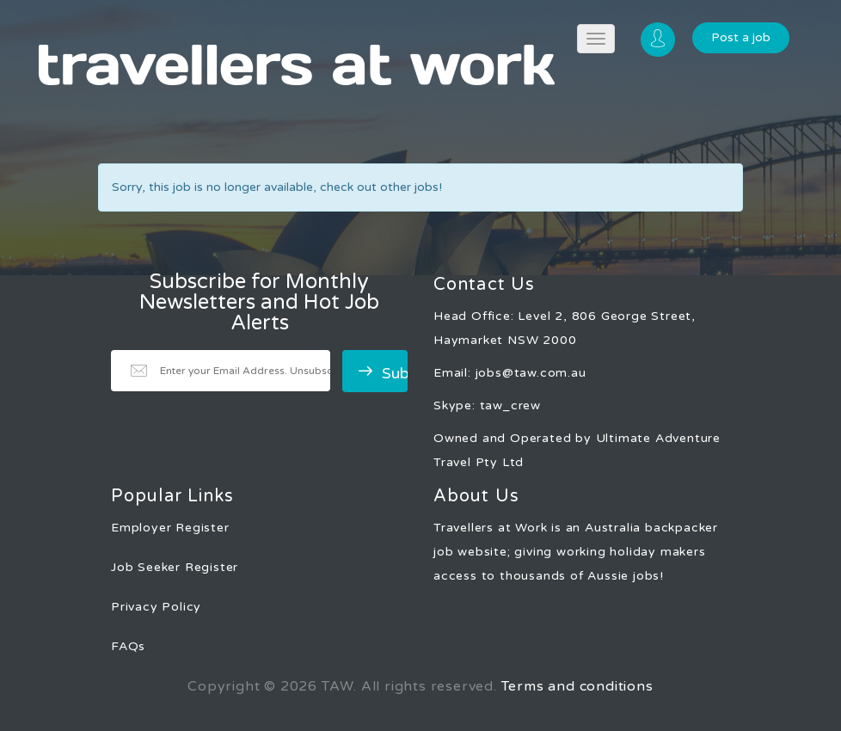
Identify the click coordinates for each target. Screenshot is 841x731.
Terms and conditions (577, 686)
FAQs (128, 646)
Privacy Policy (156, 606)
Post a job (740, 37)
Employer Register (170, 527)
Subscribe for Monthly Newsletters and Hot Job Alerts (259, 303)
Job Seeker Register (174, 567)
